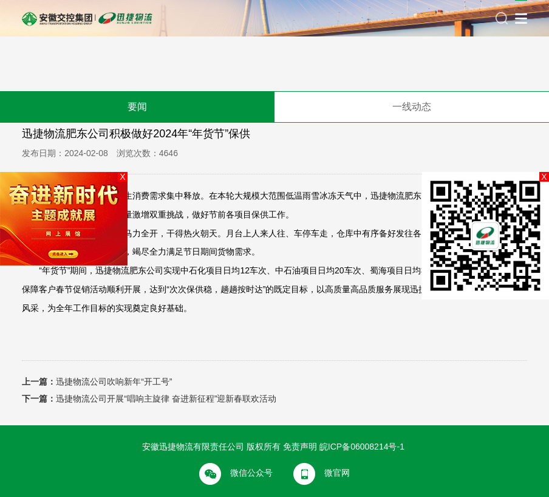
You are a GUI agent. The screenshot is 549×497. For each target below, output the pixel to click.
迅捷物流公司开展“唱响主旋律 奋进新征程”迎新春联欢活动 (166, 398)
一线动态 (411, 106)
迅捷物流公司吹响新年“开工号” (114, 381)
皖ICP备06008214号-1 (362, 446)
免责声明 (300, 446)
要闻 (137, 106)
